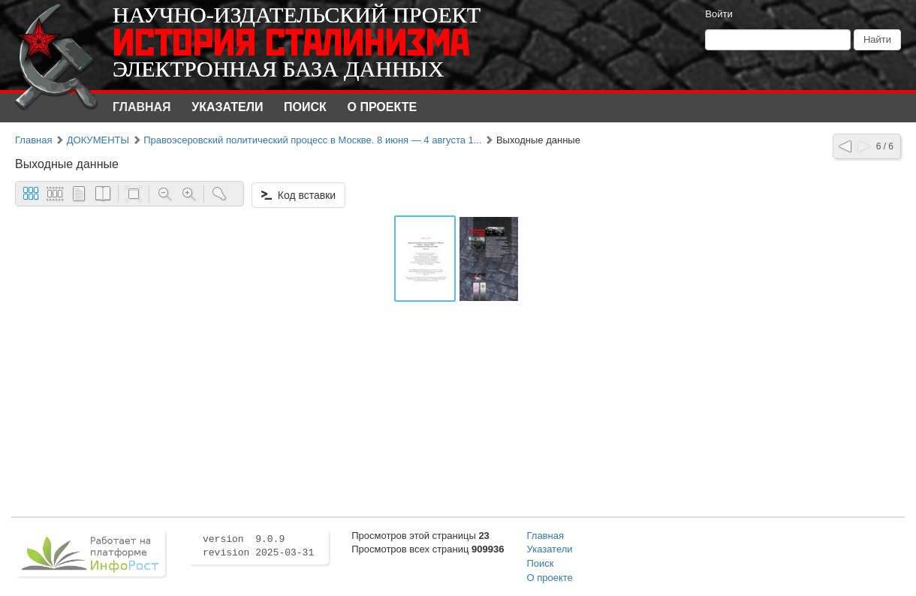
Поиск (305, 107)
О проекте (382, 107)
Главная (142, 107)
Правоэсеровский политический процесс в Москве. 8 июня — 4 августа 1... (312, 140)
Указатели (227, 107)
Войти (718, 14)
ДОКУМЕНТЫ (98, 140)
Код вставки (298, 195)
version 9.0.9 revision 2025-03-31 (258, 546)
